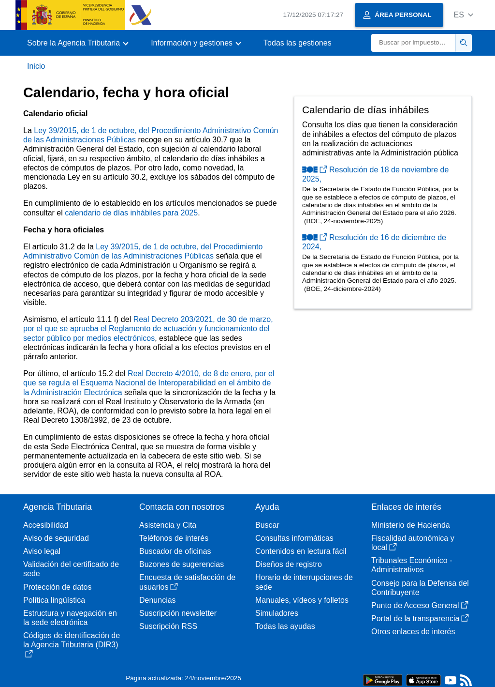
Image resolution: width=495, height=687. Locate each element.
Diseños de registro (288, 564)
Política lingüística (54, 600)
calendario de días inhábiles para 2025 (131, 213)
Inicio (36, 66)
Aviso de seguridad (56, 538)
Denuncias (157, 600)
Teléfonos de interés (173, 538)
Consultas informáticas (294, 538)
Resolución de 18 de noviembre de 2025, (375, 174)
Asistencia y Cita (167, 525)
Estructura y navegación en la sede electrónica (70, 617)
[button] (463, 15)
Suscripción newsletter (178, 613)
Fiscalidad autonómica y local (412, 542)
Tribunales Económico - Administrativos (411, 565)
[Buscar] (413, 43)
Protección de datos (57, 587)
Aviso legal (41, 551)
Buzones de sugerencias (181, 564)
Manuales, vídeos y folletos (302, 600)
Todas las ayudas (285, 626)
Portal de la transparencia (420, 618)
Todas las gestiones (297, 43)
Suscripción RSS (168, 626)
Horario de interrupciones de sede (304, 582)
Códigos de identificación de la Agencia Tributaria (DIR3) (71, 644)
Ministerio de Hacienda (410, 525)
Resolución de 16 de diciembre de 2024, (374, 242)
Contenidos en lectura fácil (301, 551)
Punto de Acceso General (419, 605)
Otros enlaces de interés (413, 631)
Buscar (267, 525)
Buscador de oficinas (175, 551)
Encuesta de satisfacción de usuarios (187, 582)
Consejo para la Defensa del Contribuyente (420, 587)
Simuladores (276, 613)
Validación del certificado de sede (71, 569)
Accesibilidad (45, 525)
